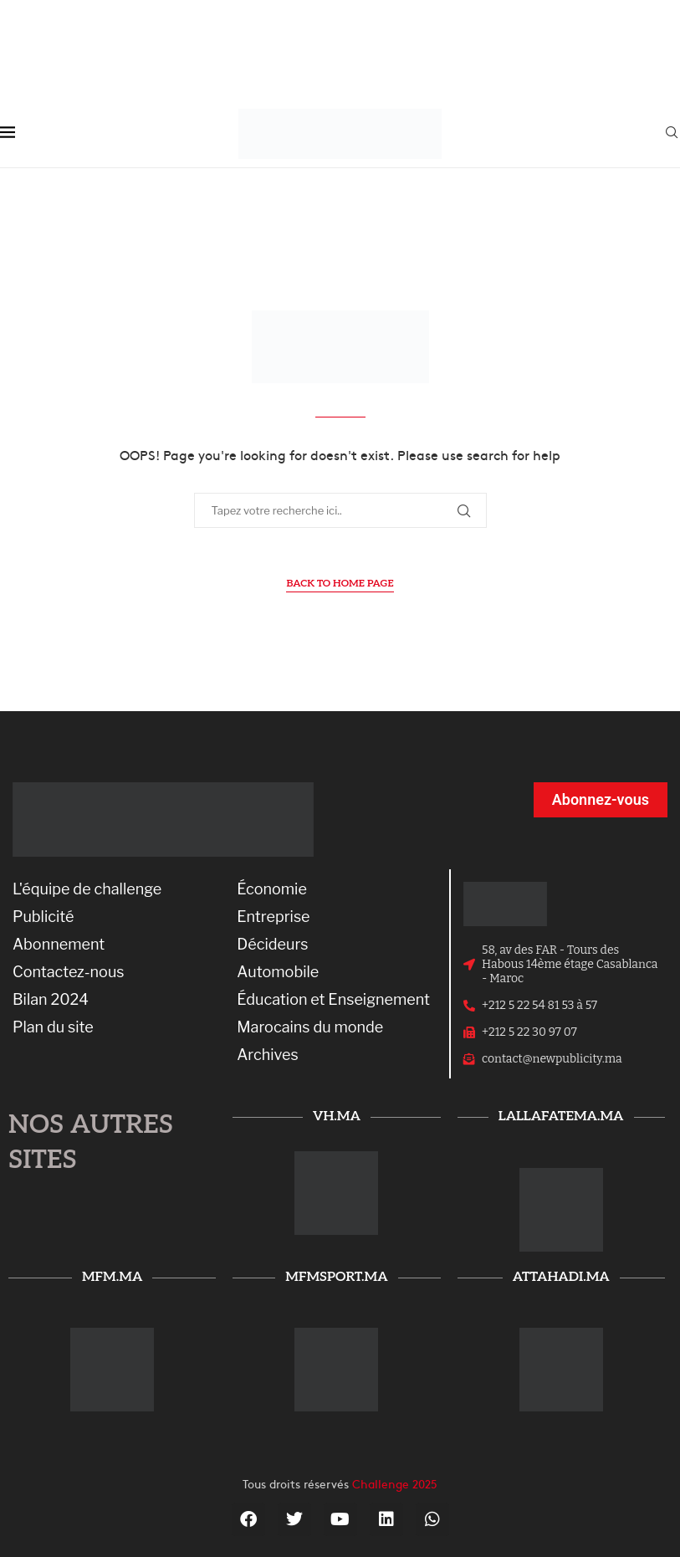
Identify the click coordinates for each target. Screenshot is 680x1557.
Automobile (278, 972)
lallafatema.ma (561, 1116)
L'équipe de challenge (87, 889)
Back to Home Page (339, 583)
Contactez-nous (69, 972)
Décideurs (272, 944)
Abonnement (59, 944)
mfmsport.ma (336, 1277)
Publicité (43, 916)
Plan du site (53, 1027)
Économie (272, 889)
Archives (267, 1055)
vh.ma (336, 1116)
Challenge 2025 (394, 1483)
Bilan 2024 (51, 999)
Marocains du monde (310, 1027)
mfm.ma (112, 1277)
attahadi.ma (561, 1277)
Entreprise (273, 916)
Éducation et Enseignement (333, 999)
